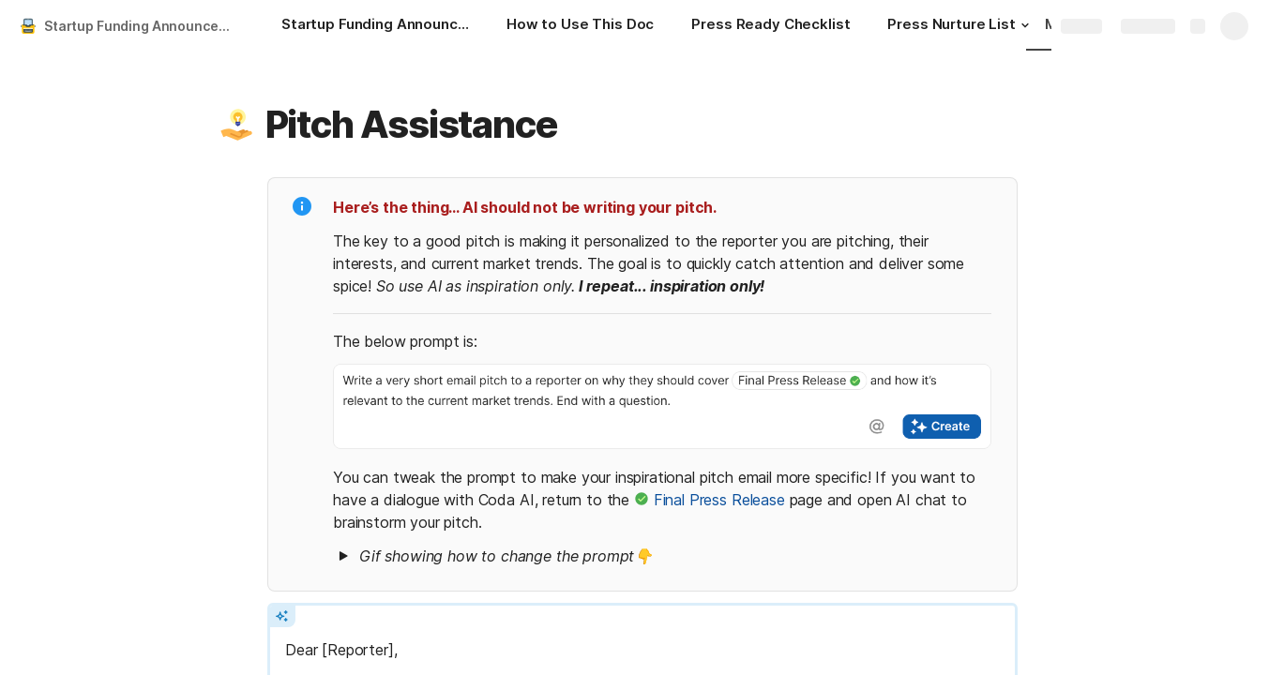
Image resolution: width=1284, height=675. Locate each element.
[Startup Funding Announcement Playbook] (375, 26)
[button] (1025, 25)
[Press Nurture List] (960, 26)
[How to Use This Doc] (580, 26)
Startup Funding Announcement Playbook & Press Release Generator (144, 26)
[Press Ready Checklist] (770, 26)
